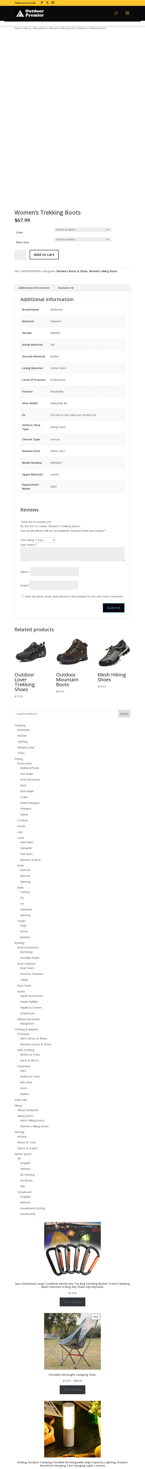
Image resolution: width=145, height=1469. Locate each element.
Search (124, 714)
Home (18, 28)
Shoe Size (22, 242)
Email (24, 585)
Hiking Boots (40, 28)
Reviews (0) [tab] (66, 288)
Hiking (27, 28)
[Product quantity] (20, 255)
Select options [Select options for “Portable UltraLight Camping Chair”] (72, 1389)
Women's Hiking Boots (62, 28)
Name (25, 572)
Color (19, 232)
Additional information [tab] (34, 288)
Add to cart (44, 254)
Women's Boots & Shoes (72, 271)
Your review (28, 544)
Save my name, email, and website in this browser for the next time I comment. (74, 596)
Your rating (28, 540)
